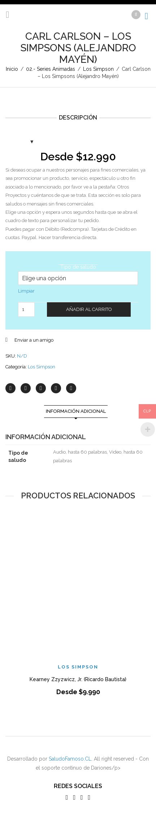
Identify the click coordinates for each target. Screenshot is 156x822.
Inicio (12, 69)
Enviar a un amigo (33, 340)
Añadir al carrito (89, 309)
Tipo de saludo (78, 266)
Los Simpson (98, 69)
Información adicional (76, 411)
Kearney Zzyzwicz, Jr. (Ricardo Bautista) (78, 679)
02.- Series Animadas (50, 69)
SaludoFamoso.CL (70, 759)
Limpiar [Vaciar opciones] (26, 291)
